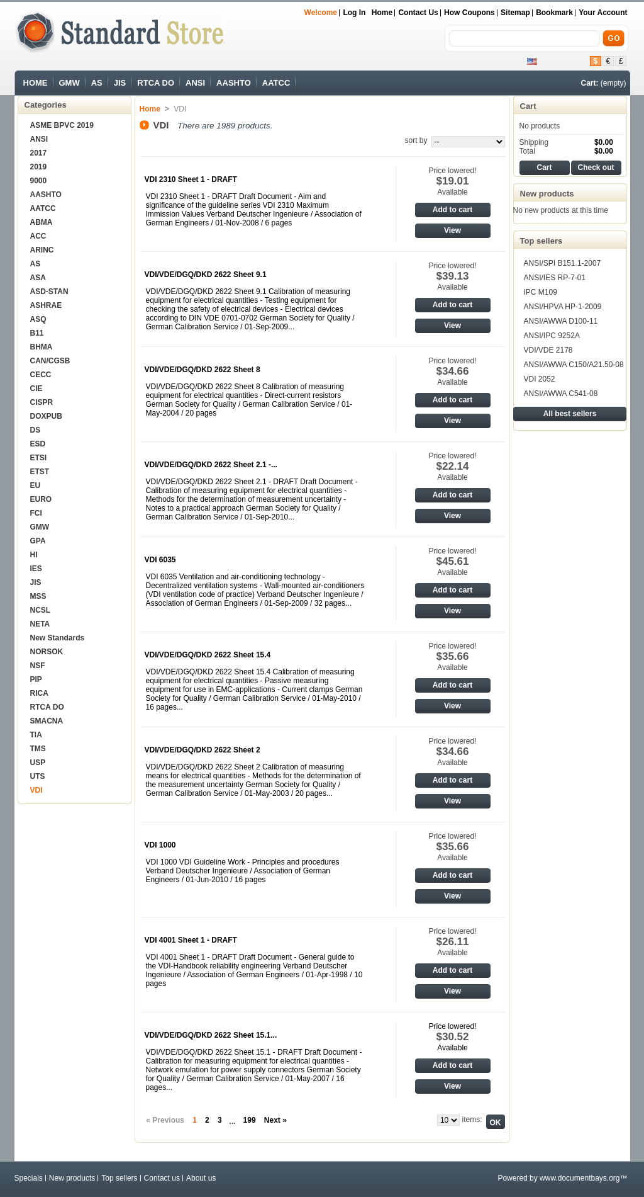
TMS (38, 748)
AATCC (276, 83)
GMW (69, 83)
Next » (275, 1120)
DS (35, 430)
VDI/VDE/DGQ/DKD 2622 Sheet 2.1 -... (211, 464)
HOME (35, 83)
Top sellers (541, 241)
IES (36, 568)
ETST (40, 471)
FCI (36, 513)
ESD (38, 444)
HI (34, 554)
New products (547, 193)
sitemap (515, 12)
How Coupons (469, 12)
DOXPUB (46, 416)
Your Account (603, 12)
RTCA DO (155, 83)
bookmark (554, 12)
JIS (120, 83)
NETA (40, 624)
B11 (37, 333)
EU (35, 485)
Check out (595, 167)
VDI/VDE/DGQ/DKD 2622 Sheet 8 (202, 369)
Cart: (589, 83)
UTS (37, 776)
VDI (36, 790)
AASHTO (233, 83)
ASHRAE (46, 305)
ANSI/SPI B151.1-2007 (562, 263)
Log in (354, 12)
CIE (36, 388)
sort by (415, 140)
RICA (39, 693)
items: (472, 1119)
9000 (38, 180)
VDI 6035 (160, 559)
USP (38, 762)
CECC (41, 374)
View (452, 230)
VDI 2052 (539, 379)
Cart (528, 106)
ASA (38, 277)
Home (382, 12)
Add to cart (452, 209)
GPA (38, 540)
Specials (28, 1178)
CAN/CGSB (50, 360)
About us (201, 1178)
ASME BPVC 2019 (62, 125)
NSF (37, 665)
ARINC (42, 250)
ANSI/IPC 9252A (552, 335)
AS (97, 83)
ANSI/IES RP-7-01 (555, 277)
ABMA (41, 222)
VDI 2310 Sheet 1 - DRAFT (191, 179)
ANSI (195, 83)
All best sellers (570, 413)
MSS (38, 596)
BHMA (41, 347)
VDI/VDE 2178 (548, 350)
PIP (36, 679)
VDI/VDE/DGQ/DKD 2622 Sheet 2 (202, 750)
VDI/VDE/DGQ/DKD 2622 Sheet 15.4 (208, 654)
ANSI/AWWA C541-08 (561, 393)
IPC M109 (540, 292)
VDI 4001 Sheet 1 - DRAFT (191, 940)
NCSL (40, 610)
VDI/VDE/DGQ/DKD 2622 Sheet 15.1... (211, 1035)
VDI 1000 (160, 845)
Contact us (418, 12)
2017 (38, 153)
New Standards (57, 637)
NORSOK (47, 651)
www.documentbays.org (579, 1178)
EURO (41, 499)
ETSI (38, 457)
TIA (36, 734)
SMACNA (47, 721)
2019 (38, 166)
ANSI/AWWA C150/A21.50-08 (574, 364)
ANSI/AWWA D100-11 (561, 321)
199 (249, 1120)
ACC (38, 236)
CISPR (41, 402)
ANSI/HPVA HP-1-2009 (563, 306)
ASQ (38, 319)
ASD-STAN (49, 291)
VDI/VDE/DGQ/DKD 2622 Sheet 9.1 (206, 274)
